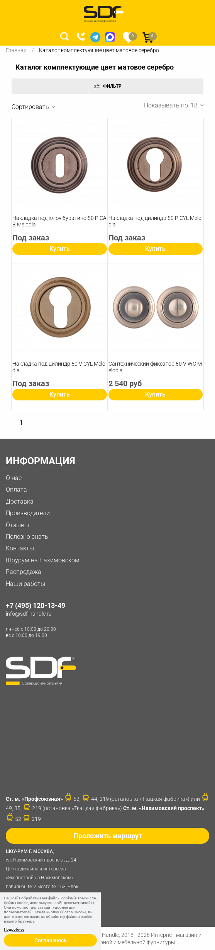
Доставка (20, 501)
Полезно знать (27, 536)
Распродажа (23, 571)
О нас (14, 478)
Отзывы (17, 525)
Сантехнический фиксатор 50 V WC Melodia (155, 367)
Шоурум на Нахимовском (43, 560)
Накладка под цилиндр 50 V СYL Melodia (58, 367)
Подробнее (14, 929)
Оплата (16, 489)
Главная (16, 50)
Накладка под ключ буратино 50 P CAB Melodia (59, 221)
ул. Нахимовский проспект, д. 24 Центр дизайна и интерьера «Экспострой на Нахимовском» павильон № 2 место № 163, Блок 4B (44, 872)
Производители (28, 513)
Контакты (20, 548)
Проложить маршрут (107, 836)
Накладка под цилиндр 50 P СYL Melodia (154, 221)
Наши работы (25, 583)
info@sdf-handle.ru (29, 614)
